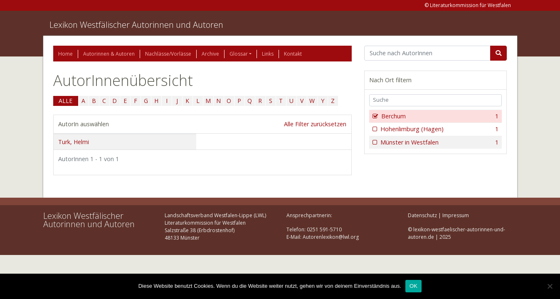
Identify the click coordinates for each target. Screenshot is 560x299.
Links (268, 53)
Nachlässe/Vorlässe (168, 53)
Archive (210, 53)
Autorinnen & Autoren (109, 53)
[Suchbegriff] (427, 53)
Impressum (455, 215)
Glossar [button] (238, 53)
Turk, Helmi (73, 142)
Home (65, 53)
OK (413, 286)
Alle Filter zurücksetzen (315, 124)
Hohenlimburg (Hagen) (439, 129)
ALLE (65, 101)
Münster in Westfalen (439, 142)
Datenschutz (422, 215)
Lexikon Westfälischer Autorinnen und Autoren (136, 24)
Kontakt (293, 53)
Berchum (439, 116)
